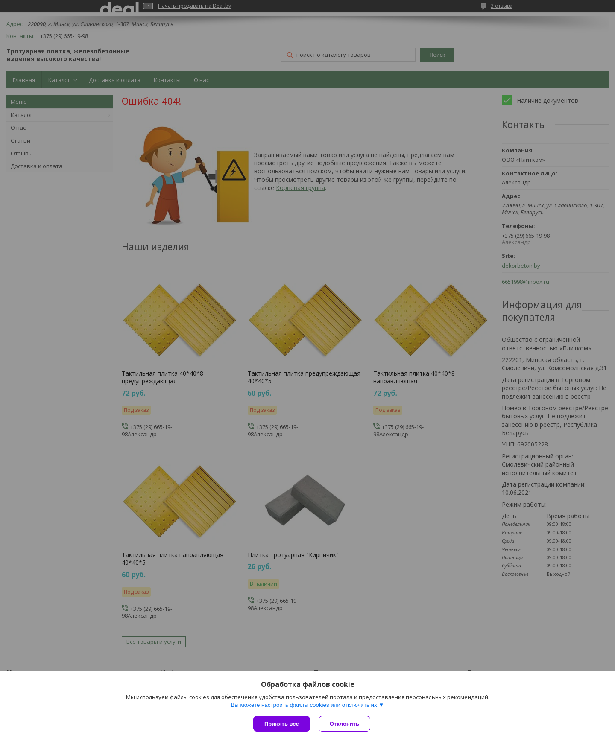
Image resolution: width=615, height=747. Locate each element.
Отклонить (344, 724)
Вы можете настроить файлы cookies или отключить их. (304, 705)
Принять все (281, 724)
